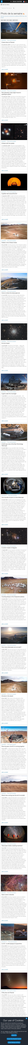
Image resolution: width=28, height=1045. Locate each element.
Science (14, 1)
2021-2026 (3, 20)
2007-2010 (15, 20)
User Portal (19, 1)
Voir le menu (5, 4)
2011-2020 (9, 20)
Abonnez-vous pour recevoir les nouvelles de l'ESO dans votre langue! (14, 17)
